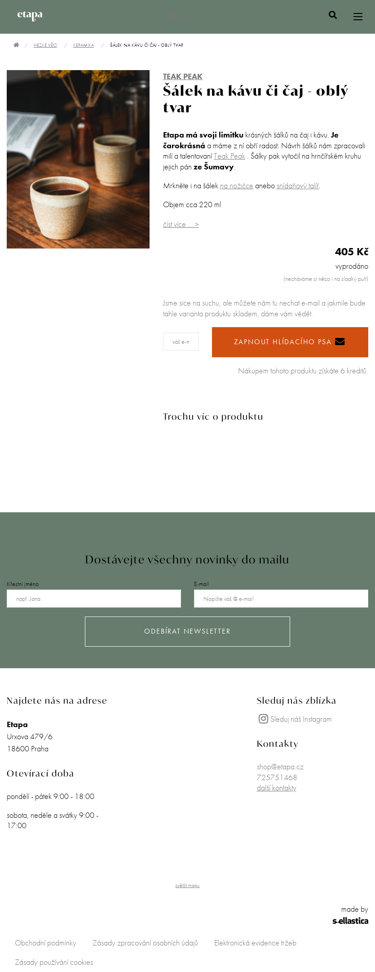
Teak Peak (229, 156)
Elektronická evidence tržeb (255, 942)
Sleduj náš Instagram (294, 719)
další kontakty (276, 787)
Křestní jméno (23, 584)
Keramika (83, 45)
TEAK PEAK (183, 76)
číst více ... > (181, 224)
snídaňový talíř (298, 185)
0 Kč (182, 15)
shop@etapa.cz (280, 766)
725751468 (277, 777)
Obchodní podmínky (45, 942)
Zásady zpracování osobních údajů (145, 942)
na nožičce (236, 185)
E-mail (201, 584)
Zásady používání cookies (54, 962)
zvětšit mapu (187, 885)
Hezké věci (45, 45)
